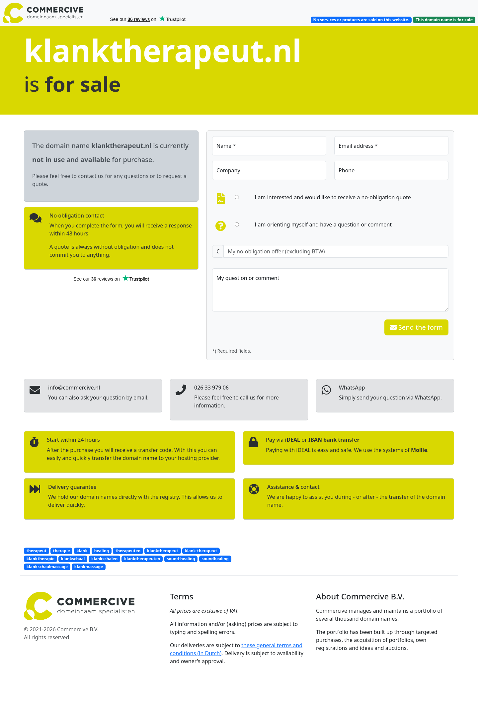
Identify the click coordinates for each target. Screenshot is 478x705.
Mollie (419, 450)
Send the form (416, 327)
